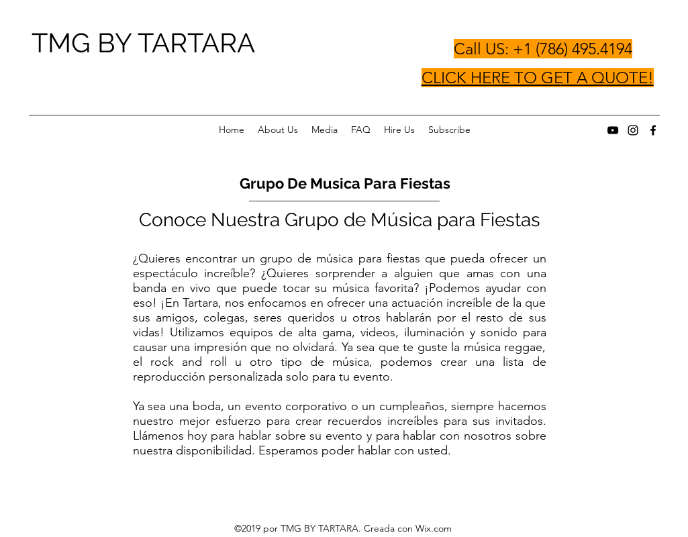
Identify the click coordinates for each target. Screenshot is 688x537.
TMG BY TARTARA (143, 42)
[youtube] (613, 130)
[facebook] (653, 130)
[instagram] (633, 130)
